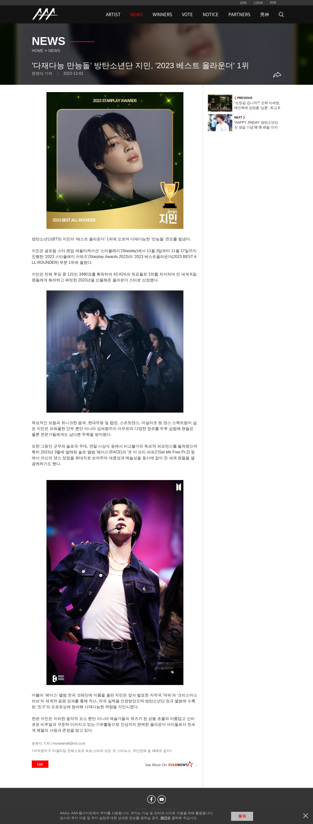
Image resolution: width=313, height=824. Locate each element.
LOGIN (258, 2)
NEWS (136, 14)
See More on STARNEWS (171, 764)
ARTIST (113, 14)
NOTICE (211, 14)
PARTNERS (239, 14)
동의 (242, 816)
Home (38, 51)
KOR (273, 2)
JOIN (243, 2)
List (40, 764)
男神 (264, 14)
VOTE (187, 14)
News (54, 51)
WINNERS (162, 14)
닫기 (305, 815)
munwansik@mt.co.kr (69, 743)
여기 (163, 818)
